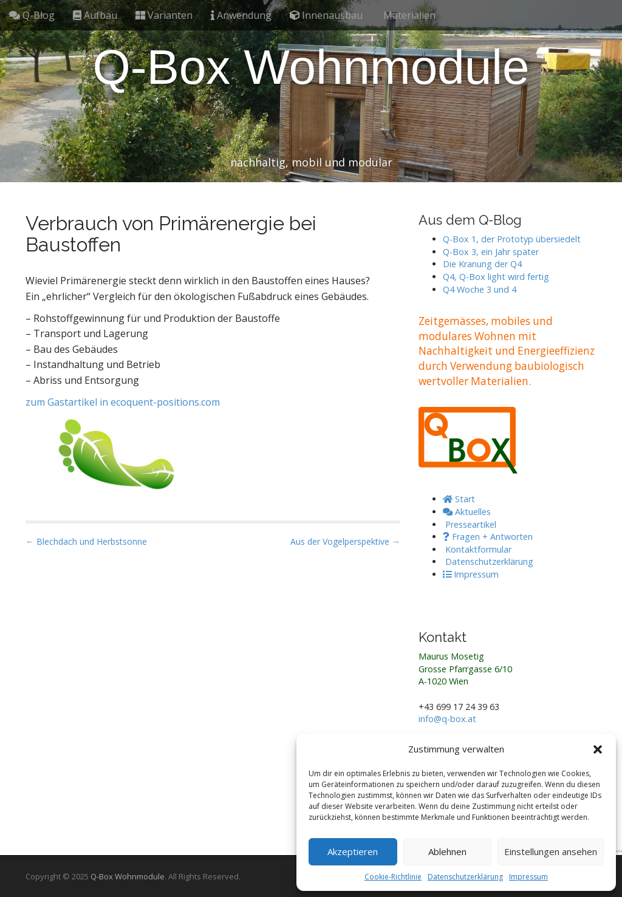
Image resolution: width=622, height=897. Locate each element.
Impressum (528, 876)
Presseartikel (469, 524)
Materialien (408, 15)
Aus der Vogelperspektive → (345, 541)
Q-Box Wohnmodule (311, 67)
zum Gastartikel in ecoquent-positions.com (123, 402)
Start (459, 499)
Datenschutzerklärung (465, 876)
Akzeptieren (352, 851)
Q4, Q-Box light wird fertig (496, 276)
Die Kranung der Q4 (482, 264)
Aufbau (95, 15)
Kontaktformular (477, 549)
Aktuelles (467, 511)
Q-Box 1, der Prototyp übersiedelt (512, 239)
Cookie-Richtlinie (393, 876)
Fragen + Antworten (488, 536)
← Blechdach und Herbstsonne (86, 541)
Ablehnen (447, 851)
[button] (598, 749)
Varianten (164, 15)
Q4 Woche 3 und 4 (479, 289)
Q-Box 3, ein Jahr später (491, 252)
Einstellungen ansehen (550, 851)
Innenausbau (326, 15)
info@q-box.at (447, 719)
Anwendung (241, 15)
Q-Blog (32, 15)
